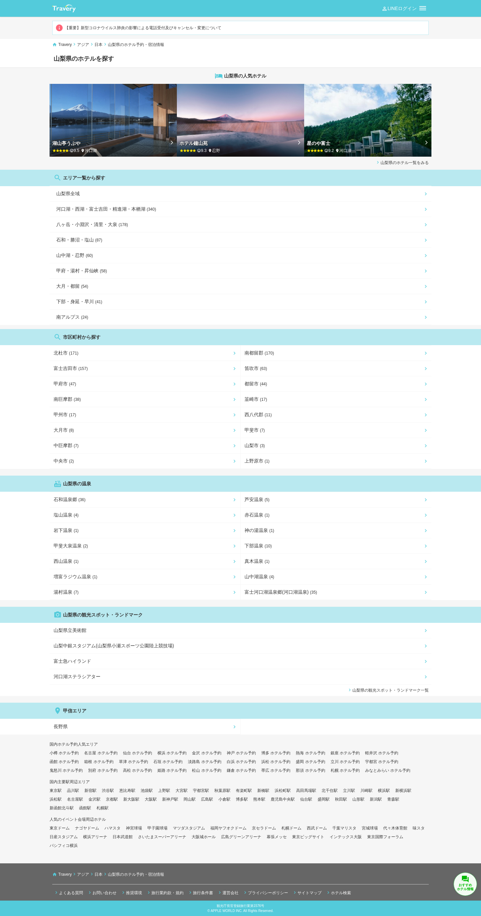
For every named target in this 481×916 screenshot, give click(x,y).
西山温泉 (66, 561)
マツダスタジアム (189, 828)
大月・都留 (72, 286)
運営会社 (227, 892)
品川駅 (73, 790)
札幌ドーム (291, 828)
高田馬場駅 (306, 790)
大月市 (64, 430)
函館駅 (85, 808)
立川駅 (349, 790)
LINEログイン (399, 9)
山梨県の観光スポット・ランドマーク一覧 (388, 690)
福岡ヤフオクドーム (228, 828)
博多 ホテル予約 (275, 753)
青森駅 (393, 799)
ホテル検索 (338, 892)
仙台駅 (306, 799)
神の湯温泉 (259, 530)
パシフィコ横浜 (64, 845)
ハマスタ (113, 828)
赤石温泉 (257, 515)
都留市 (256, 383)
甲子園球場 (157, 828)
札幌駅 (102, 808)
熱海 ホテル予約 (310, 753)
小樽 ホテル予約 (64, 753)
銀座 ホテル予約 (345, 753)
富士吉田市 (71, 368)
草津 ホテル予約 (133, 761)
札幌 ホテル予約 (345, 770)
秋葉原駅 (222, 790)
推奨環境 (131, 892)
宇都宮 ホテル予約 (381, 761)
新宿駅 (90, 790)
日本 (98, 44)
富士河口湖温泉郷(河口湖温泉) (281, 592)
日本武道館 (123, 836)
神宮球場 (134, 828)
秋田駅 (341, 799)
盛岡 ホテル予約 (310, 761)
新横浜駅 (403, 790)
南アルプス (72, 317)
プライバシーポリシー (265, 892)
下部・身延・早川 (79, 301)
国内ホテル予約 (64, 744)
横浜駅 (384, 790)
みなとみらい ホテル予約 (387, 770)
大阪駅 (151, 799)
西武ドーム (317, 828)
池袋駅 (147, 790)
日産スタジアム (64, 836)
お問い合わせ (102, 892)
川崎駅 (366, 790)
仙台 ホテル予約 (137, 753)
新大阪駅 (131, 799)
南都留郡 (259, 353)
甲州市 (65, 414)
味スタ (419, 828)
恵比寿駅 (127, 790)
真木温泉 (257, 561)
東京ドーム (60, 828)
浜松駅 (56, 799)
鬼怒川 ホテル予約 (66, 770)
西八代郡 (258, 414)
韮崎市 (256, 399)
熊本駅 (259, 799)
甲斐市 (255, 430)
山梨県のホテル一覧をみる (402, 162)
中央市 (64, 461)
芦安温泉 (257, 499)
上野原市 (257, 461)
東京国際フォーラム (385, 836)
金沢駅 (94, 799)
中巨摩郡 (66, 445)
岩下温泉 (66, 530)
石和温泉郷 (69, 499)
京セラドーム (264, 828)
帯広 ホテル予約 (275, 770)
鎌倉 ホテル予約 (241, 770)
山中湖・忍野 (74, 255)
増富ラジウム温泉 (75, 576)
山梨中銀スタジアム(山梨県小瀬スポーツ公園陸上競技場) (114, 645)
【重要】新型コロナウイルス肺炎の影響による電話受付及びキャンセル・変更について (138, 28)
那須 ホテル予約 (310, 770)
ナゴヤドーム (87, 828)
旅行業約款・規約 (165, 892)
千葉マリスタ (344, 828)
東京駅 (56, 790)
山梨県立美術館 (70, 630)
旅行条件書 (200, 892)
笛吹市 (256, 368)
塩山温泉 (66, 515)
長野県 (61, 726)
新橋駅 (263, 790)
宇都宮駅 (201, 790)
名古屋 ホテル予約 (100, 753)
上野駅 (164, 790)
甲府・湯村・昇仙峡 (81, 270)
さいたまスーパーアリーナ (162, 836)
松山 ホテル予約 (206, 770)
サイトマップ (307, 892)
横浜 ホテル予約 (172, 753)
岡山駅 (190, 799)
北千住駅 (330, 790)
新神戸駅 (170, 799)
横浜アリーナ (95, 836)
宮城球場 (370, 828)
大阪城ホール (204, 836)
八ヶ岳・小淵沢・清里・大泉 (92, 224)
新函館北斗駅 (62, 808)
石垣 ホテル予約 (168, 761)
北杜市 (66, 353)
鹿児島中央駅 (283, 799)
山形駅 (358, 799)
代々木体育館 (395, 828)
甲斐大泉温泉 (71, 545)
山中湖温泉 (259, 576)
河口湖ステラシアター (77, 676)
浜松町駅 (283, 790)
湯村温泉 (66, 592)
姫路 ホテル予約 (172, 770)
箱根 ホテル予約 (98, 761)
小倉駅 (224, 799)
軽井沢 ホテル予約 (381, 753)
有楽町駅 (244, 790)
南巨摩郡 (67, 399)
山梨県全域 (68, 193)
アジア (83, 44)
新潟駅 (376, 799)
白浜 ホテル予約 (241, 761)
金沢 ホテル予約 (206, 753)
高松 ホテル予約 (137, 770)
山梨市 (255, 445)
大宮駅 (182, 790)
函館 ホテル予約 (64, 761)
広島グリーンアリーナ (241, 836)
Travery (65, 44)
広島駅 (207, 799)
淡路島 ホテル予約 (204, 761)
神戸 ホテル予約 (241, 753)
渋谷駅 (108, 790)
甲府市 (65, 383)
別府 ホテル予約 (102, 770)
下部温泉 (258, 545)
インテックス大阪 (346, 836)
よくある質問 (68, 892)
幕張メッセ (277, 836)
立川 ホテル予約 (345, 761)
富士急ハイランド (72, 661)
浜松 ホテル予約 (275, 761)
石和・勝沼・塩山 (79, 240)
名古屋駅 (75, 799)
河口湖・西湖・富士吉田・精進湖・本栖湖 (106, 209)
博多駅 (242, 799)
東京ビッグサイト (308, 836)
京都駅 (112, 799)
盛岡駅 (324, 799)
